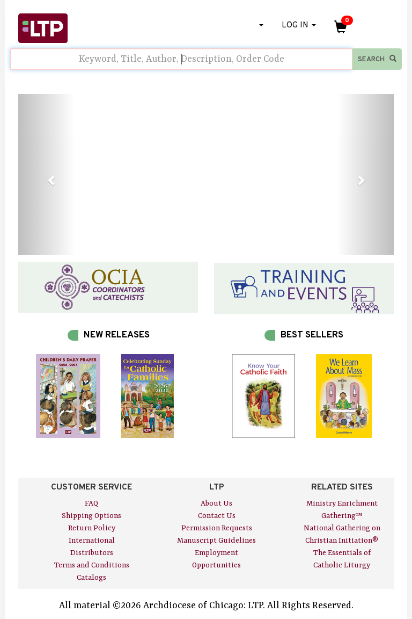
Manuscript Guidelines (216, 540)
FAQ (91, 503)
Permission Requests (216, 528)
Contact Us (217, 516)
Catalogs (91, 577)
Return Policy (91, 528)
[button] (46, 174)
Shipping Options (91, 516)
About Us (216, 503)
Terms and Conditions (91, 565)
